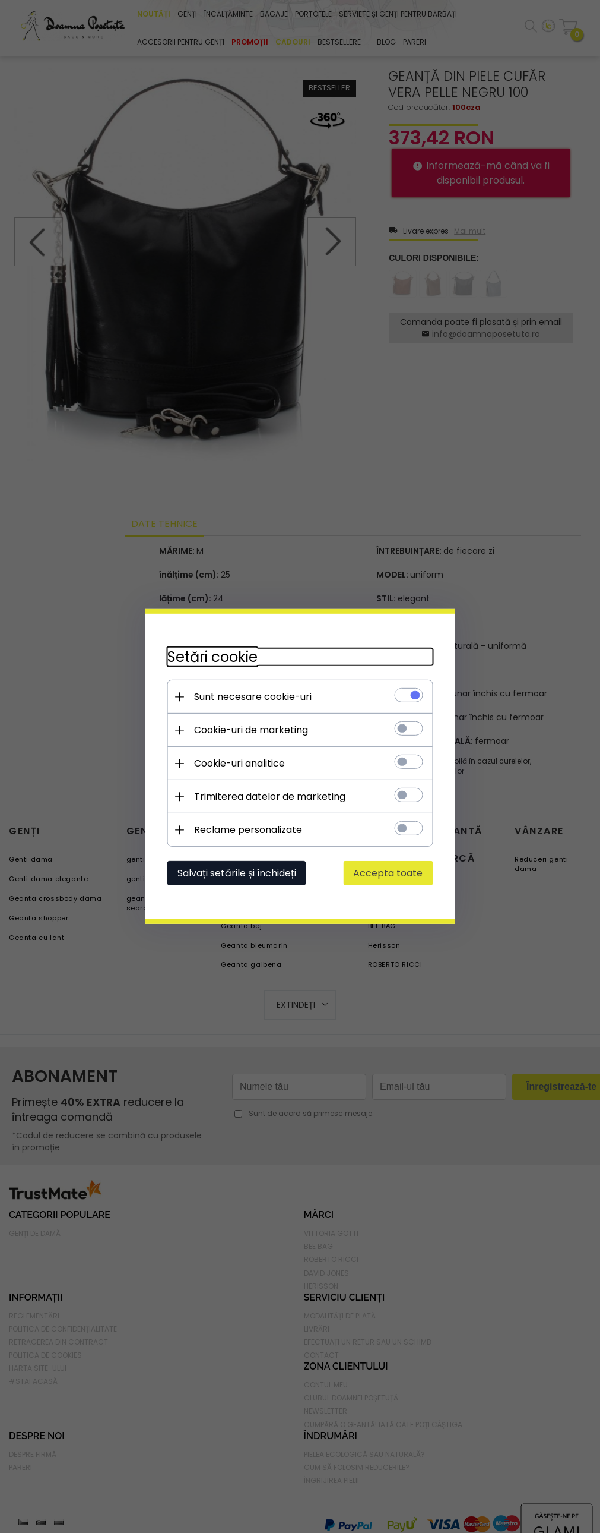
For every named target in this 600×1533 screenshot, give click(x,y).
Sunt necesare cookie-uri (249, 697)
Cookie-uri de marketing (247, 730)
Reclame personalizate (245, 830)
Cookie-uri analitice (236, 763)
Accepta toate (392, 873)
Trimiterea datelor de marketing (266, 796)
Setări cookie (209, 656)
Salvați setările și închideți (233, 873)
